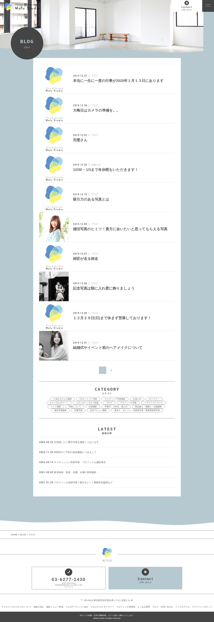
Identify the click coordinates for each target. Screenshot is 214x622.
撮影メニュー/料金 (54, 607)
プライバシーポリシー (202, 607)
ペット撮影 (56, 406)
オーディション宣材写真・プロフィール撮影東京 (72, 462)
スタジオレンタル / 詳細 (87, 403)
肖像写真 (78, 410)
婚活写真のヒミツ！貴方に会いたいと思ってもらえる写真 (120, 229)
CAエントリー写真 (88, 399)
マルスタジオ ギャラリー (102, 607)
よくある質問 (144, 607)
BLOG (23, 534)
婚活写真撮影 (60, 410)
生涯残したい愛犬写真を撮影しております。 (70, 442)
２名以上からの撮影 (62, 399)
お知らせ (96, 165)
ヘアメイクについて (153, 403)
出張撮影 (93, 406)
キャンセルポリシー (59, 403)
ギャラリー (154, 399)
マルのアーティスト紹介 (77, 607)
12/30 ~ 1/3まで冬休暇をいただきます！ (105, 170)
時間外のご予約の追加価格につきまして (67, 452)
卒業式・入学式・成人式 (116, 406)
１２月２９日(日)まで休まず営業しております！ (112, 318)
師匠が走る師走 (85, 259)
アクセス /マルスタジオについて (16, 607)
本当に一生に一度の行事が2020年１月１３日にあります (118, 81)
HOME (14, 534)
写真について (75, 406)
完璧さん (80, 140)
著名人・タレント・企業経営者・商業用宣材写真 (137, 410)
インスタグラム (182, 607)
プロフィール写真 (128, 403)
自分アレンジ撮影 (98, 410)
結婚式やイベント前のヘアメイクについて (108, 348)
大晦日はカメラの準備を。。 (96, 110)
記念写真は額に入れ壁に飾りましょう (104, 288)
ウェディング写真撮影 (115, 399)
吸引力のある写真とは (91, 199)
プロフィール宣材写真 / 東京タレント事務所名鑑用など (76, 482)
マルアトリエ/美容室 (125, 607)
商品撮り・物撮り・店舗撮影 (148, 406)
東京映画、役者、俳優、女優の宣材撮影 (67, 472)
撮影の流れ (39, 607)
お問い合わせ (167, 607)
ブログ (94, 76)
